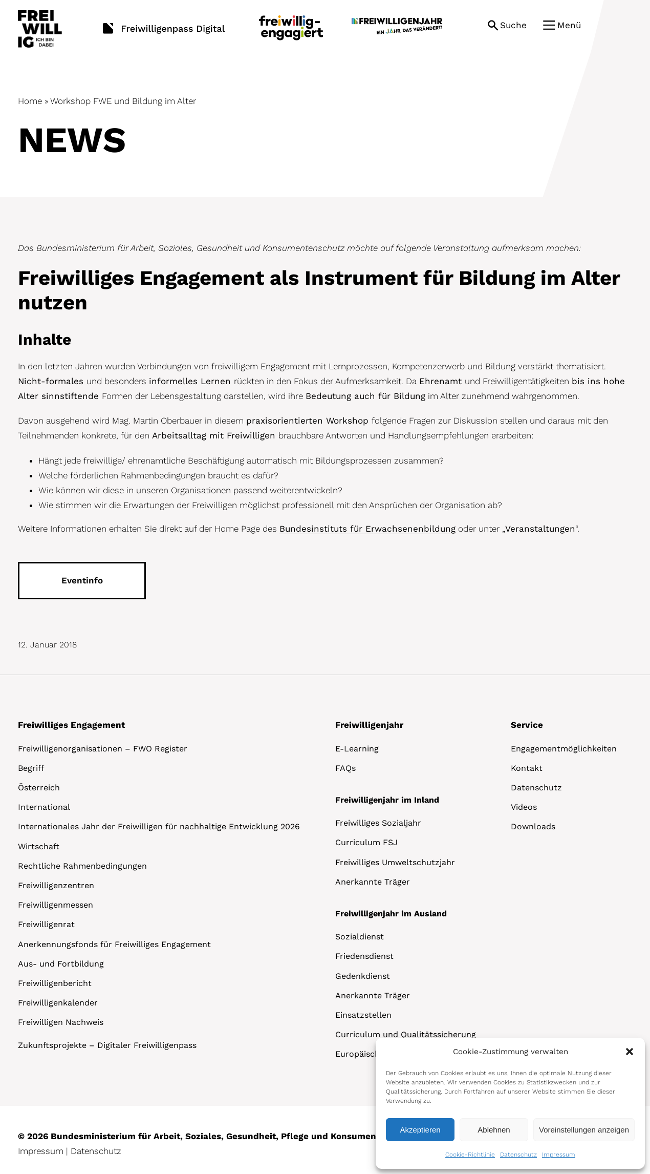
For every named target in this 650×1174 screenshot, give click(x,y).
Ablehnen (494, 1129)
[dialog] (510, 1103)
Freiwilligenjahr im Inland (387, 800)
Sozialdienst (359, 936)
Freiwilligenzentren (56, 885)
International (44, 807)
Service (527, 725)
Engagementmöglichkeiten (564, 748)
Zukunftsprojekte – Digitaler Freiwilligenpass (107, 1045)
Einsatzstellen (363, 1015)
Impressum (558, 1154)
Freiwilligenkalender (58, 1003)
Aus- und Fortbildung (61, 964)
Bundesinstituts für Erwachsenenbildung (367, 528)
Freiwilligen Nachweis (60, 1022)
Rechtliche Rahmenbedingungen (82, 866)
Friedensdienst (364, 956)
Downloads (533, 826)
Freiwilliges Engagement (71, 725)
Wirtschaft (38, 846)
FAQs (345, 768)
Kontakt (527, 768)
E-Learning (357, 748)
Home (30, 101)
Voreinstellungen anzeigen (584, 1129)
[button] (629, 1051)
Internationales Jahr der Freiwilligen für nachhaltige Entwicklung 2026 (159, 826)
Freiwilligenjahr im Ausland (391, 913)
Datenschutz (518, 1154)
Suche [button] (513, 25)
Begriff (31, 768)
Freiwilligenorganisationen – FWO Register (102, 748)
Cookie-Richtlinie (470, 1154)
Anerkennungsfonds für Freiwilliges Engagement (114, 944)
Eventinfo (82, 580)
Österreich (39, 787)
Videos (524, 807)
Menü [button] (569, 25)
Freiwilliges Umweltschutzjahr (395, 862)
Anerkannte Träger (372, 882)
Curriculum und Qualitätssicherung (405, 1034)
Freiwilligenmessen (55, 905)
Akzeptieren (420, 1129)
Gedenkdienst (362, 976)
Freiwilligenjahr (369, 725)
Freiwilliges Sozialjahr (378, 823)
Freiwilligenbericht (55, 983)
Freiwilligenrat (46, 924)
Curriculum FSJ (366, 842)
